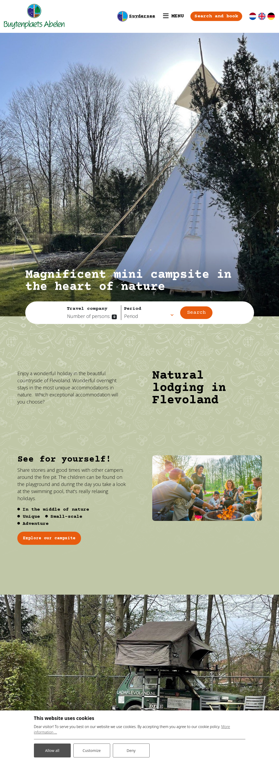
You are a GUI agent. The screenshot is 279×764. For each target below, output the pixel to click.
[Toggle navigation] (173, 16)
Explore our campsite (49, 538)
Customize (92, 750)
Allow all (52, 750)
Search (196, 313)
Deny (131, 750)
